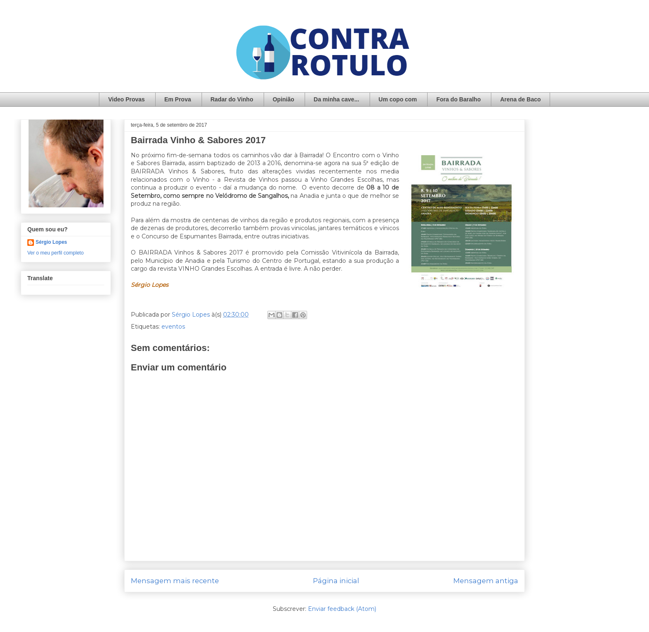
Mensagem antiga (485, 581)
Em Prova (177, 99)
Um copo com (398, 99)
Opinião (283, 99)
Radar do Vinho (232, 99)
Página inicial (336, 581)
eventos (173, 326)
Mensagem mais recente (175, 581)
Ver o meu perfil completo (55, 253)
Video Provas (126, 99)
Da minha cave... (336, 99)
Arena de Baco (520, 99)
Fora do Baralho (458, 99)
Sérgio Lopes (51, 242)
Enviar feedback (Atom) (342, 609)
